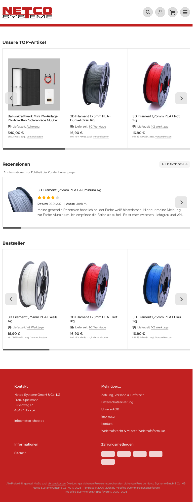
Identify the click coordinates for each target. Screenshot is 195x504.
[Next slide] (181, 98)
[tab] (34, 152)
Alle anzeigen (175, 164)
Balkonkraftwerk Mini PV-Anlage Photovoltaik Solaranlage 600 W (33, 118)
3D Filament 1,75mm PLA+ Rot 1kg (156, 118)
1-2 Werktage (97, 127)
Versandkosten (35, 136)
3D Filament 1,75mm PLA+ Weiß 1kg (32, 319)
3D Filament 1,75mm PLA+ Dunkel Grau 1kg (90, 118)
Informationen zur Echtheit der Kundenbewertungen (41, 172)
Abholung (33, 127)
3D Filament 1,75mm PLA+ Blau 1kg (156, 319)
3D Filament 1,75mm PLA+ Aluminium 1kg (69, 190)
